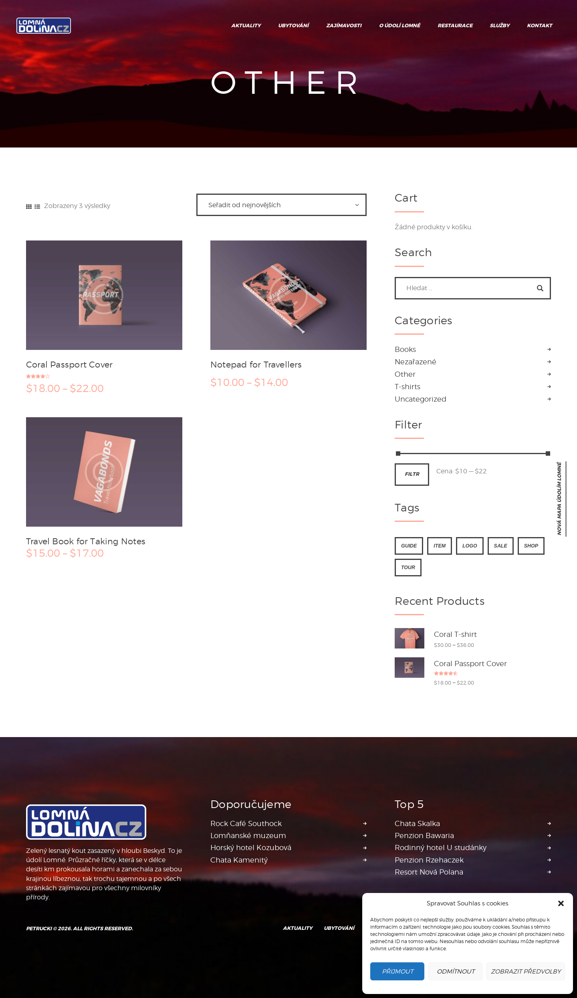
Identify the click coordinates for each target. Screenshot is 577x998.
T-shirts (407, 386)
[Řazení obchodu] (281, 205)
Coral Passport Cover (69, 364)
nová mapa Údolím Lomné (559, 499)
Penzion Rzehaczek (429, 860)
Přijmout (397, 971)
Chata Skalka (417, 823)
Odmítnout (455, 971)
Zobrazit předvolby (526, 971)
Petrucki (39, 928)
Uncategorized (420, 399)
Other (405, 374)
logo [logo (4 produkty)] (469, 546)
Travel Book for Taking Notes (85, 541)
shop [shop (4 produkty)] (531, 546)
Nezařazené (415, 362)
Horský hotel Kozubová (250, 847)
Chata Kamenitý (239, 860)
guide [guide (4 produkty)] (409, 546)
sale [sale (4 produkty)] (500, 546)
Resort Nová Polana (429, 872)
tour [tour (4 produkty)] (408, 567)
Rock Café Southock (246, 823)
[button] (561, 903)
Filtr (412, 474)
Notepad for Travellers (256, 364)
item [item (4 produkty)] (440, 546)
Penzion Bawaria (424, 835)
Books (405, 349)
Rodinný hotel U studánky (440, 847)
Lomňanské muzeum (248, 835)
